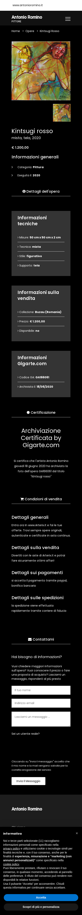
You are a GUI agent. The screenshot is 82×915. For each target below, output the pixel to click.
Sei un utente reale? (26, 734)
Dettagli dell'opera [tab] (41, 191)
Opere (29, 31)
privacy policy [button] (11, 848)
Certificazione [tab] (41, 412)
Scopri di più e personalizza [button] (41, 906)
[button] (77, 833)
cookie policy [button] (11, 864)
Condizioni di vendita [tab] (41, 499)
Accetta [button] (41, 897)
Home (16, 31)
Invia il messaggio (28, 781)
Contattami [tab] (41, 639)
